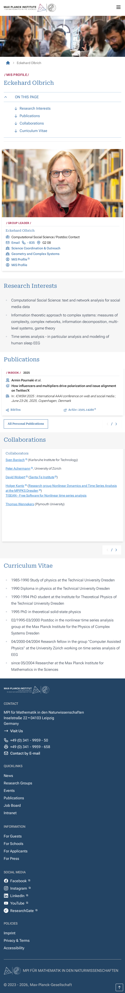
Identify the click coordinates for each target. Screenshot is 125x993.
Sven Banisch (15, 460)
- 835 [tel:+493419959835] (31, 242)
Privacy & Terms (17, 940)
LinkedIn (17, 896)
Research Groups (18, 783)
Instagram (19, 888)
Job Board (12, 805)
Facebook (19, 881)
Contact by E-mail (25, 753)
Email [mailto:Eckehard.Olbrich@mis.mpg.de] (15, 242)
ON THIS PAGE (21, 97)
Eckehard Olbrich (20, 230)
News (8, 775)
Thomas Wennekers (20, 504)
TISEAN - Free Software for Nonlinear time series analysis (46, 495)
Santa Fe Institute (42, 477)
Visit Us (16, 731)
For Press (11, 858)
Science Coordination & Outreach (35, 248)
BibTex (15, 409)
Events (9, 790)
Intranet (10, 813)
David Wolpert (15, 477)
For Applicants (16, 851)
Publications (14, 798)
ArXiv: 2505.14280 (81, 409)
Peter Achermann (18, 468)
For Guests (13, 836)
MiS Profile (19, 259)
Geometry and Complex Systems (35, 254)
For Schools (13, 843)
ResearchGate (22, 910)
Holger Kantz (15, 486)
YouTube (17, 903)
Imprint (9, 933)
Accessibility (14, 948)
